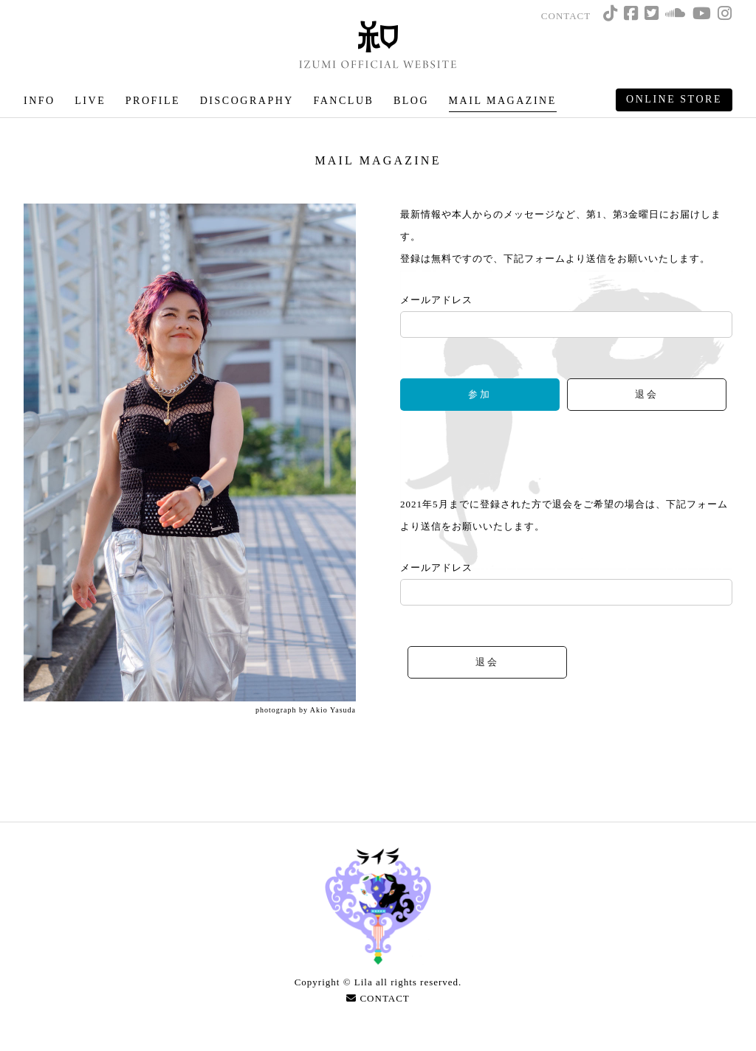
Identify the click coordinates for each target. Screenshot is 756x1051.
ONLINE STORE (674, 99)
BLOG (411, 101)
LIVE (90, 101)
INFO (39, 101)
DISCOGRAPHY (247, 101)
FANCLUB (343, 101)
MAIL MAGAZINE (503, 101)
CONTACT (566, 15)
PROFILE (153, 101)
